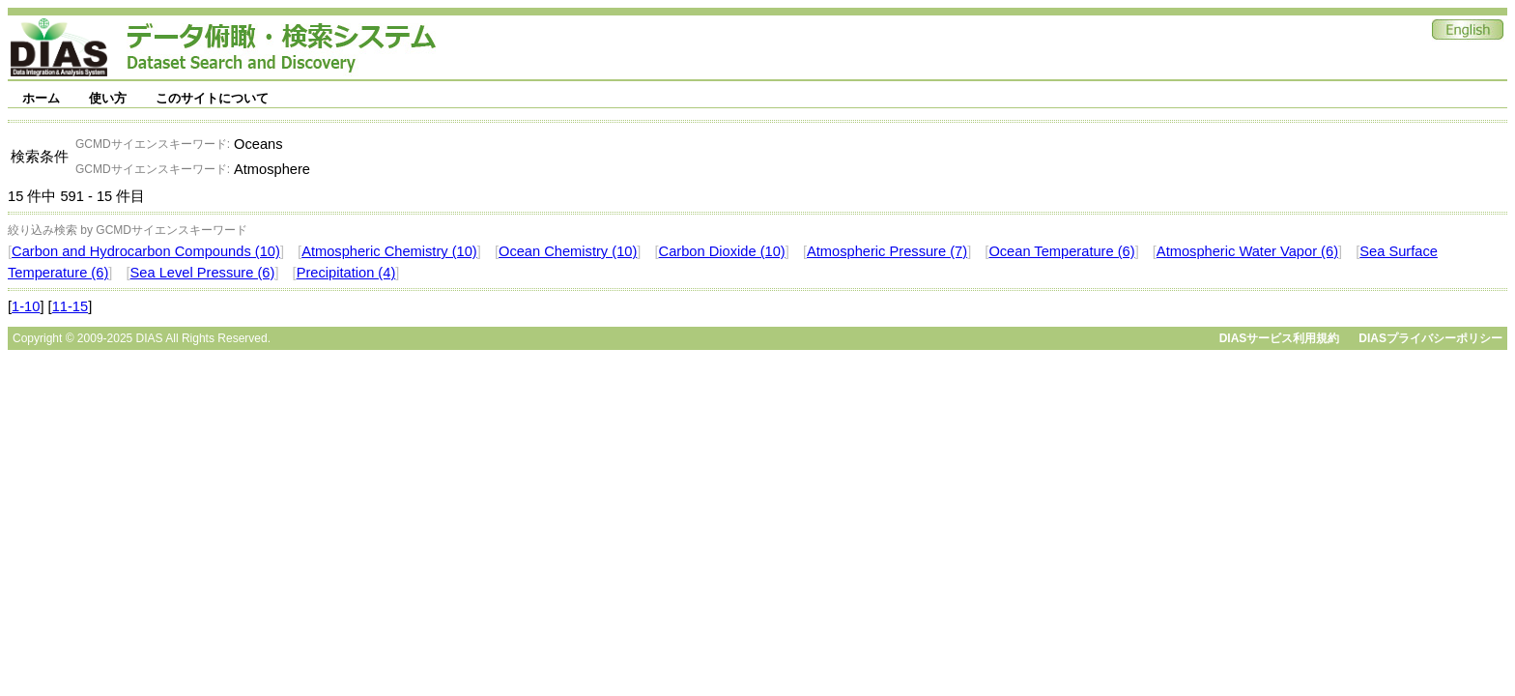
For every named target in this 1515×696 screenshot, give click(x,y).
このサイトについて (212, 98)
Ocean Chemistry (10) (568, 251)
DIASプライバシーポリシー (1430, 338)
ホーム (41, 98)
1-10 (26, 306)
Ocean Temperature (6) (1061, 251)
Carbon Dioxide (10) (722, 251)
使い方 (108, 98)
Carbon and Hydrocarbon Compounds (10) (146, 251)
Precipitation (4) (346, 272)
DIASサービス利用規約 (1279, 338)
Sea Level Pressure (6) (202, 272)
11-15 (70, 306)
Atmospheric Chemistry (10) (389, 251)
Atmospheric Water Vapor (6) (1247, 251)
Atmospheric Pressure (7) (887, 251)
